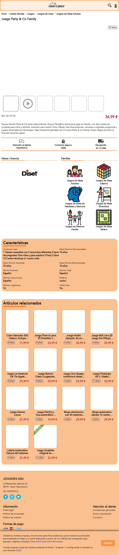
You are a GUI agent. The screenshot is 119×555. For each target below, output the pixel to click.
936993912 (12, 491)
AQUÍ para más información (49, 541)
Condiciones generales (104, 510)
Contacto (97, 517)
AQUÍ (18, 550)
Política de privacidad (13, 513)
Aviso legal (8, 510)
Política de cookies (12, 517)
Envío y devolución (102, 513)
